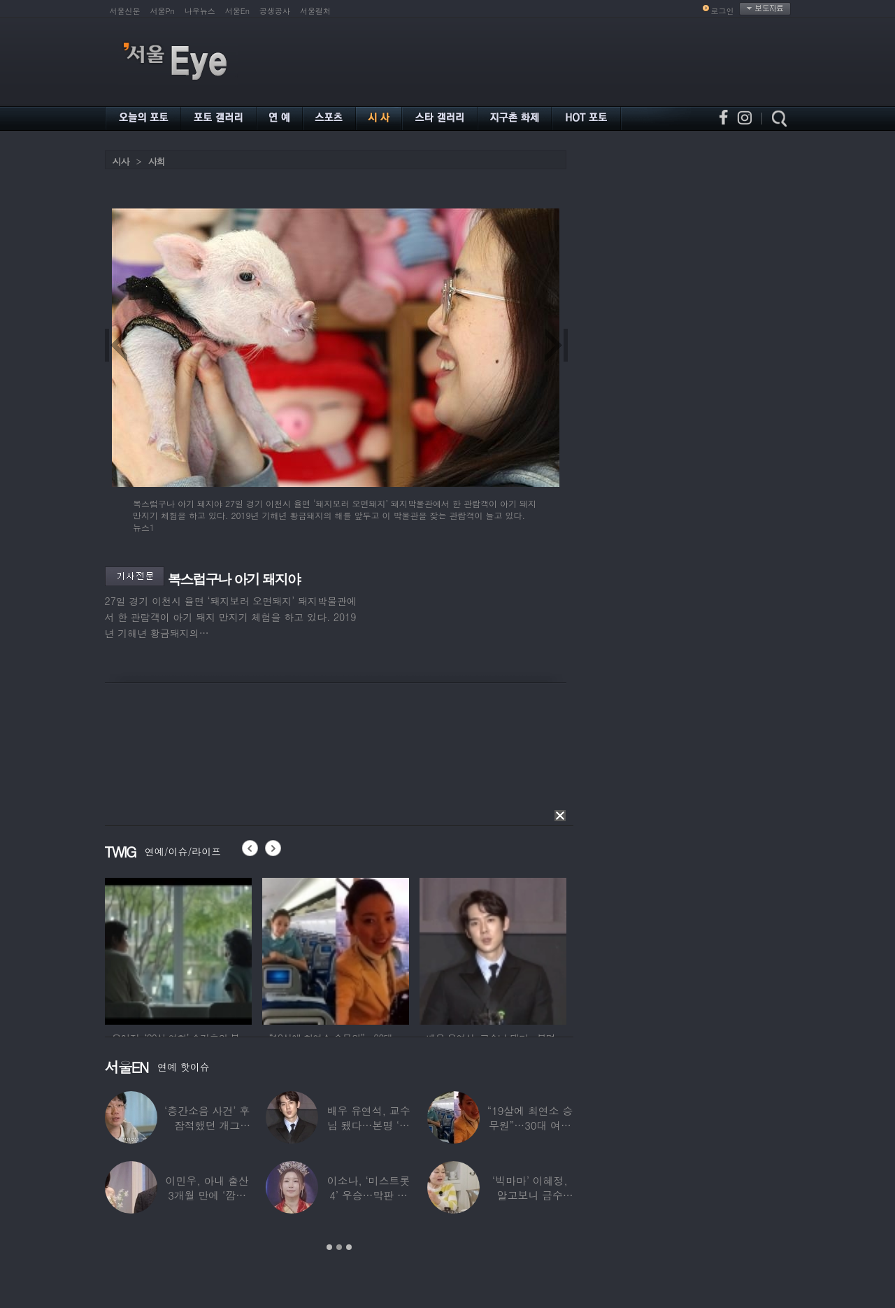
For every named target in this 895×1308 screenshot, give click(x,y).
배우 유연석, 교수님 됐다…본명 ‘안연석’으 (368, 1125)
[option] (200, 949)
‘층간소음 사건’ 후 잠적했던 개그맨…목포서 (207, 1125)
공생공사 (274, 11)
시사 (121, 161)
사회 (156, 161)
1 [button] (329, 1247)
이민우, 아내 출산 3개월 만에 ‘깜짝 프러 (207, 1195)
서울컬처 (315, 11)
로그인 (722, 11)
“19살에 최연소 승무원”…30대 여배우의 (530, 1125)
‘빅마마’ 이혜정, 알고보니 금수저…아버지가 (530, 1195)
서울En (237, 11)
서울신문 (125, 11)
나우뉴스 (200, 11)
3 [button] (349, 1247)
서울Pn (162, 11)
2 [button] (339, 1247)
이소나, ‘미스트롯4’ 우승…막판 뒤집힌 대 (368, 1195)
